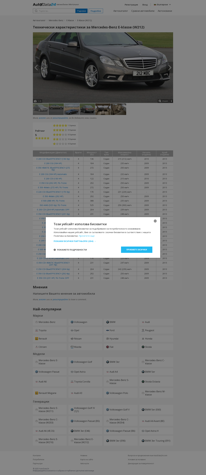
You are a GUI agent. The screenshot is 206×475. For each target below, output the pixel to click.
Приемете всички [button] (136, 249)
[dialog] (103, 237)
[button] (103, 241)
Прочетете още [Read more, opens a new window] (87, 235)
